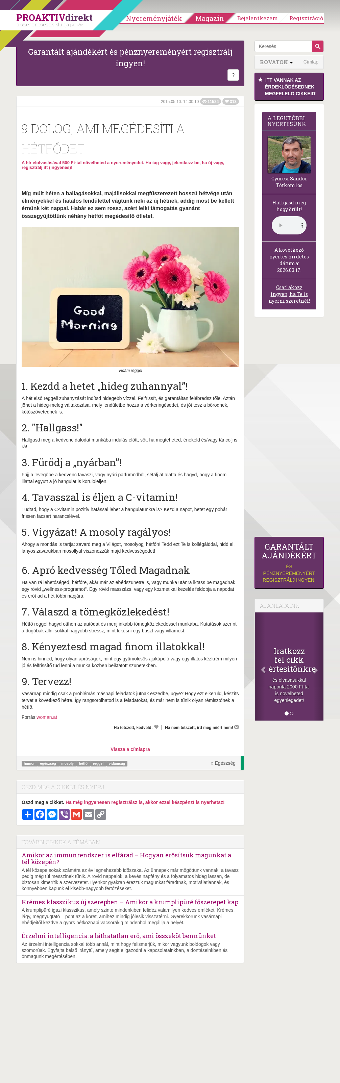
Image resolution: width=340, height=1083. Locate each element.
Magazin (209, 18)
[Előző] (260, 666)
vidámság (117, 763)
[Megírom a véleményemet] (236, 727)
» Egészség (223, 763)
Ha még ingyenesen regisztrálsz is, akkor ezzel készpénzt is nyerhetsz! (145, 802)
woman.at (47, 717)
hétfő (84, 763)
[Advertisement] (289, 428)
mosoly (68, 763)
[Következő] (318, 666)
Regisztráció (306, 18)
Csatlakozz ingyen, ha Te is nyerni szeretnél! (289, 294)
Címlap (310, 62)
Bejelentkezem (257, 18)
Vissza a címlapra (130, 749)
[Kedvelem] (156, 727)
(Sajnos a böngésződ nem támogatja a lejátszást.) (289, 225)
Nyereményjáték (154, 18)
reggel (98, 763)
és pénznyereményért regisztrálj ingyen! (289, 562)
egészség (48, 763)
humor (30, 763)
